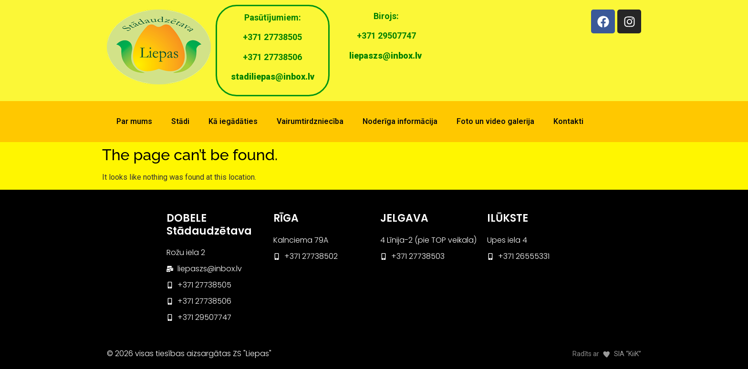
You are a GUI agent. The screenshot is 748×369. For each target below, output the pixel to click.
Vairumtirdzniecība (310, 121)
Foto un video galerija (495, 121)
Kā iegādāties (233, 121)
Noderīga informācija (400, 121)
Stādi (180, 121)
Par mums (134, 121)
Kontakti (568, 121)
